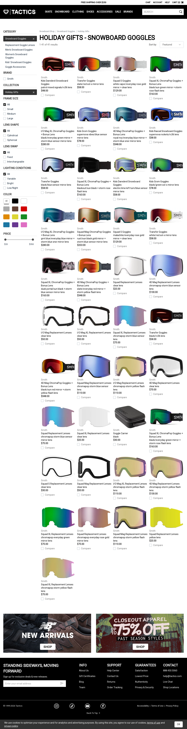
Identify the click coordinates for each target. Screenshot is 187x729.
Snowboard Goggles (20, 38)
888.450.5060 (170, 670)
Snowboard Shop (46, 31)
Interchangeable (13, 161)
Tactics (19, 12)
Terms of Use (157, 706)
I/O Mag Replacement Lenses (58, 321)
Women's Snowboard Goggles (16, 56)
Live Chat (168, 681)
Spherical (10, 140)
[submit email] (62, 683)
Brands (128, 11)
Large (8, 118)
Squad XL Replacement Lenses (130, 322)
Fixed (8, 157)
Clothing (78, 11)
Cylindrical (10, 135)
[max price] (33, 244)
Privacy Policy (172, 706)
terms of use (153, 722)
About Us (84, 670)
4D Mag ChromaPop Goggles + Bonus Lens (130, 123)
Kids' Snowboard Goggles (18, 62)
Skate (48, 11)
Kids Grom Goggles (94, 121)
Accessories (105, 11)
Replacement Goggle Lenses (20, 45)
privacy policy (11, 726)
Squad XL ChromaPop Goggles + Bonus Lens (166, 72)
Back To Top (93, 713)
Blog (81, 681)
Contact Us (112, 676)
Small (8, 109)
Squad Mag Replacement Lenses (94, 372)
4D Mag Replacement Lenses (166, 272)
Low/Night (10, 188)
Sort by (152, 44)
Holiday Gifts (20, 92)
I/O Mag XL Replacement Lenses (94, 321)
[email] (34, 683)
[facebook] (103, 707)
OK (178, 724)
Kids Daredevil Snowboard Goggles (58, 70)
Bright (8, 183)
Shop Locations (171, 687)
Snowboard (62, 11)
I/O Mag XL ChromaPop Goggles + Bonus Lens (58, 123)
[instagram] (56, 706)
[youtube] (87, 707)
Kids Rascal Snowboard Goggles (166, 119)
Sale (118, 11)
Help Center (113, 670)
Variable (9, 178)
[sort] (172, 44)
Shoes (90, 11)
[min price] (8, 244)
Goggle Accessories (15, 67)
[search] (163, 12)
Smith (8, 78)
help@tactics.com (172, 676)
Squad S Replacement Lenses (58, 472)
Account (157, 2)
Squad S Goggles (130, 70)
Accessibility (143, 706)
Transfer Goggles (94, 69)
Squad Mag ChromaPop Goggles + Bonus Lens (94, 223)
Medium (9, 113)
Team (82, 687)
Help (167, 2)
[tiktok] (72, 706)
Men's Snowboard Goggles (19, 49)
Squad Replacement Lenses (130, 270)
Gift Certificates (87, 676)
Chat (147, 2)
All (6, 104)
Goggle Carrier (130, 421)
